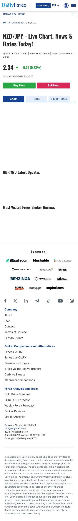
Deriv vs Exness (14, 374)
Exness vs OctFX (15, 357)
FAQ (7, 320)
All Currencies (16, 22)
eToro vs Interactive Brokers (23, 368)
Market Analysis (14, 416)
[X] (15, 301)
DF (4, 23)
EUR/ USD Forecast (17, 400)
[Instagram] (72, 301)
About (8, 315)
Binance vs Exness (16, 363)
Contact (9, 326)
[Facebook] (5, 301)
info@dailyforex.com (15, 428)
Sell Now (53, 85)
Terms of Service (15, 332)
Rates (36, 98)
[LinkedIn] (26, 301)
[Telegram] (37, 301)
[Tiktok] (48, 301)
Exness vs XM (13, 352)
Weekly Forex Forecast (19, 405)
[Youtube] (60, 301)
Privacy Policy (13, 337)
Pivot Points (59, 98)
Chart (13, 98)
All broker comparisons (19, 380)
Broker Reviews (14, 411)
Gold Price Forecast (17, 394)
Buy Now (19, 85)
